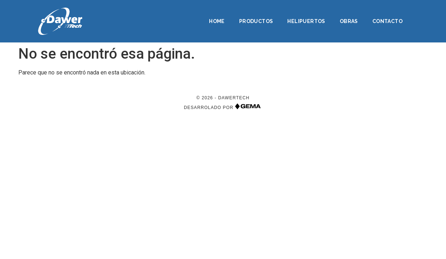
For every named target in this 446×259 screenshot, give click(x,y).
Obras (349, 21)
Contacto (387, 21)
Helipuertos (306, 21)
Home (217, 21)
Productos (256, 21)
